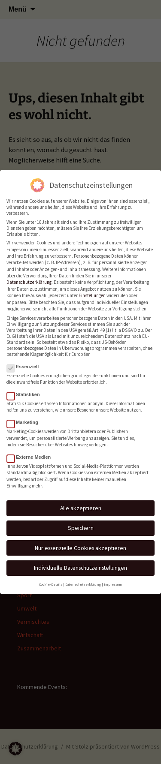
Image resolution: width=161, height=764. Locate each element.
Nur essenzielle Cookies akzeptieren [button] (80, 545)
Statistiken (26, 391)
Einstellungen (92, 293)
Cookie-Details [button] (50, 582)
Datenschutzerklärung (29, 280)
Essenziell (25, 364)
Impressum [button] (113, 582)
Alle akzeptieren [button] (80, 505)
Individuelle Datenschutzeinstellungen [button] (80, 565)
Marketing (25, 420)
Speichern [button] (81, 525)
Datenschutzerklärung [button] (83, 582)
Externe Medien (31, 454)
